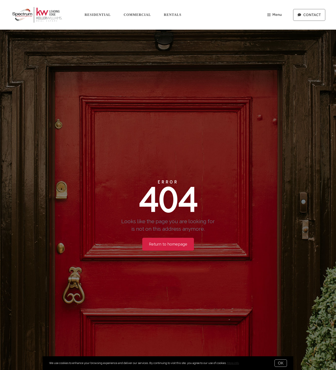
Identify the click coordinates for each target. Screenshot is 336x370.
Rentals (173, 15)
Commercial (137, 15)
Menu (274, 15)
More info (233, 363)
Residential (98, 15)
